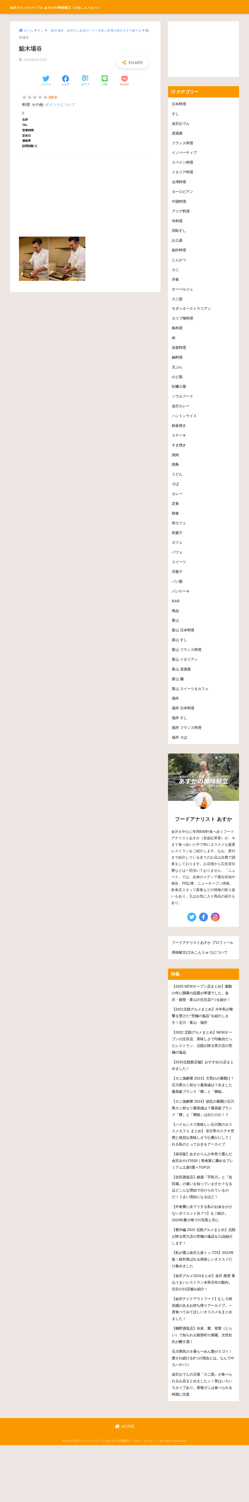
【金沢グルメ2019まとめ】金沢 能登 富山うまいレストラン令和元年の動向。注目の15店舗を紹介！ (203, 1336)
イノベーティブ (185, 154)
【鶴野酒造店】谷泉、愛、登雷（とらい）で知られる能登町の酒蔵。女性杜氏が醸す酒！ (202, 1390)
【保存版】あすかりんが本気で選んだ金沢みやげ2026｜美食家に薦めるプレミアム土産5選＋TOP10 (202, 1205)
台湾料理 (179, 183)
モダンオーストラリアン (192, 312)
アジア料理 (181, 213)
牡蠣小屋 (179, 392)
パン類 (177, 590)
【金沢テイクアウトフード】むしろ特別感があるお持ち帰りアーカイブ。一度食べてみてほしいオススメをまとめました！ (202, 1363)
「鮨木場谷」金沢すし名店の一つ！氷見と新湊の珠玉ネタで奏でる (99, 30)
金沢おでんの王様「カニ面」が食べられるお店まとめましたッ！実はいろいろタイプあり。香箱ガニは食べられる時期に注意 (202, 1440)
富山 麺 (178, 690)
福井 (175, 710)
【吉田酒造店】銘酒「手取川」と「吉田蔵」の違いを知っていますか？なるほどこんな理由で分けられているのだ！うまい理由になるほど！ (202, 1235)
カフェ (177, 551)
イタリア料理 (183, 173)
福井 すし (180, 729)
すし (41, 30)
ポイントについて (60, 105)
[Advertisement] (85, 190)
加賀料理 (179, 352)
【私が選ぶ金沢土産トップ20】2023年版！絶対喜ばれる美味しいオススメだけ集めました (202, 1312)
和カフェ (179, 531)
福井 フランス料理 (187, 739)
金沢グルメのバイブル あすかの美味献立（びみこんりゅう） (85, 7)
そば (175, 491)
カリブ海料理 (183, 322)
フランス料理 (183, 144)
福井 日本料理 (184, 720)
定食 (175, 511)
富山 (175, 630)
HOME (124, 1483)
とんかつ (179, 263)
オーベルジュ (183, 292)
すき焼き (179, 452)
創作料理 (179, 253)
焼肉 (175, 461)
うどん (177, 481)
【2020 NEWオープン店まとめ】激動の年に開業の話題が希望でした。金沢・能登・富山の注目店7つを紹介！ (203, 1012)
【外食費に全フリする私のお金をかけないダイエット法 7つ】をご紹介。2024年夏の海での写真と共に (203, 1265)
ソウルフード (183, 402)
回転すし (179, 233)
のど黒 (177, 382)
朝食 (175, 521)
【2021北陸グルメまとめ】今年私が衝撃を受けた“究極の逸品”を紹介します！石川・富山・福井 (202, 1036)
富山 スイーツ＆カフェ (191, 700)
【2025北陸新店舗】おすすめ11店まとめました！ (202, 1086)
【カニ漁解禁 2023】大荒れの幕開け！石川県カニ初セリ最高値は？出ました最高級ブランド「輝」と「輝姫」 (202, 1110)
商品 (175, 620)
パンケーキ (181, 600)
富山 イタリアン (185, 670)
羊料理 (177, 223)
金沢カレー (181, 412)
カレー (177, 501)
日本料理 (179, 104)
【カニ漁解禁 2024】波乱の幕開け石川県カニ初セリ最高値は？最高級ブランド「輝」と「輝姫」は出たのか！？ (203, 1140)
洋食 (175, 283)
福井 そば (180, 749)
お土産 (177, 243)
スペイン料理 (183, 163)
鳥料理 (177, 332)
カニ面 (177, 302)
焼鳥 (175, 471)
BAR (176, 610)
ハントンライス (185, 422)
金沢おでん (181, 124)
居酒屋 (177, 134)
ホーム (29, 30)
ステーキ (179, 442)
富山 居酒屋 (182, 680)
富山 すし (180, 650)
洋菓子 (177, 581)
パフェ (177, 561)
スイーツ (179, 571)
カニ (175, 273)
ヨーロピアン (183, 193)
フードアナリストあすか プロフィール (202, 958)
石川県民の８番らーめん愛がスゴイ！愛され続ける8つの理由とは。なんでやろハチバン (203, 1413)
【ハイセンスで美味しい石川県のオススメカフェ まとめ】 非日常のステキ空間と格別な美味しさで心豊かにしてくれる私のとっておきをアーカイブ (203, 1174)
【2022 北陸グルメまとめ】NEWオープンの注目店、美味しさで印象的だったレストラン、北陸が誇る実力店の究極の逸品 (203, 1063)
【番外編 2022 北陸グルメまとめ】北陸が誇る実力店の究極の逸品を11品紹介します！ (203, 1289)
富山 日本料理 (184, 640)
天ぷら (177, 372)
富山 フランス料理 (187, 660)
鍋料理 (177, 362)
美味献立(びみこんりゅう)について (201, 971)
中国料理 (179, 203)
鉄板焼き (179, 432)
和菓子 (177, 541)
